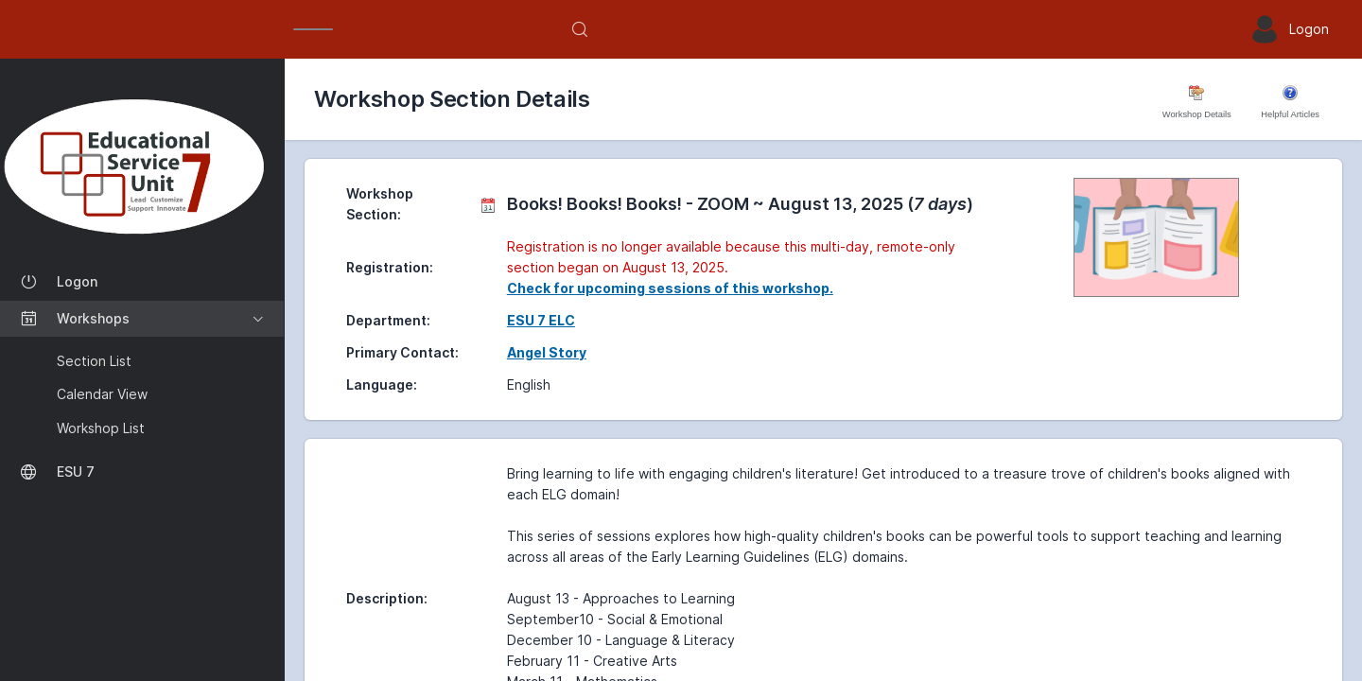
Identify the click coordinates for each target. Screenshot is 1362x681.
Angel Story (546, 352)
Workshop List (101, 428)
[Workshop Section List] (142, 166)
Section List (94, 361)
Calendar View (102, 394)
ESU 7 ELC (541, 320)
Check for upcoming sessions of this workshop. (670, 288)
